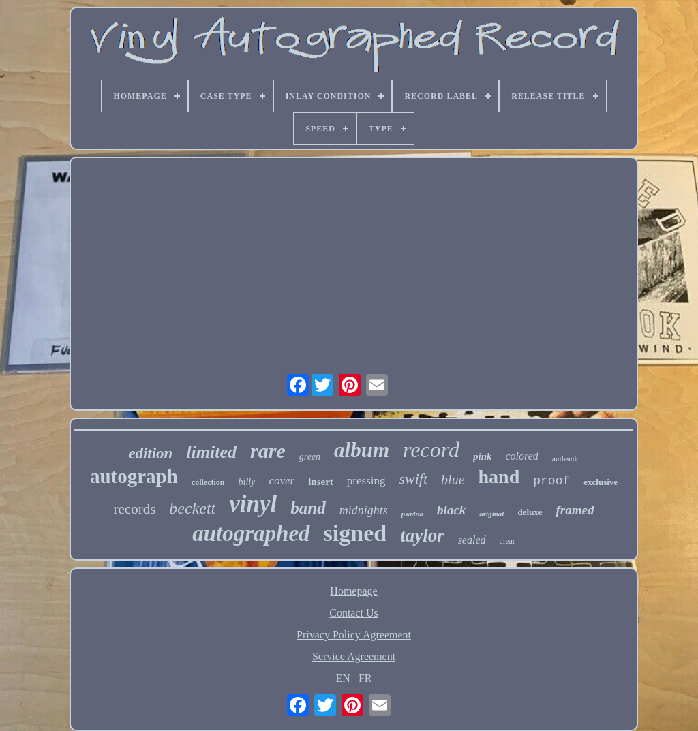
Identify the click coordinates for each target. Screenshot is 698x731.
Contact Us (353, 613)
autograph (134, 476)
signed (355, 533)
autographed (250, 533)
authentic (565, 459)
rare (268, 450)
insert (320, 481)
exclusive (600, 482)
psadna (412, 514)
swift (413, 478)
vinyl (253, 504)
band (307, 508)
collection (208, 482)
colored (522, 456)
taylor (422, 535)
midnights (363, 510)
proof (551, 481)
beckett (192, 508)
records (135, 509)
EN (343, 678)
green (309, 457)
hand (499, 476)
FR (365, 678)
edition (150, 453)
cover (281, 480)
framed (575, 510)
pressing (366, 480)
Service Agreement (353, 656)
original (491, 514)
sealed (472, 540)
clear (507, 541)
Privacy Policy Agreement (354, 634)
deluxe (529, 512)
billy (247, 482)
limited (211, 452)
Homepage (353, 591)
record (431, 449)
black (451, 510)
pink (482, 456)
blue (452, 479)
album (361, 450)
